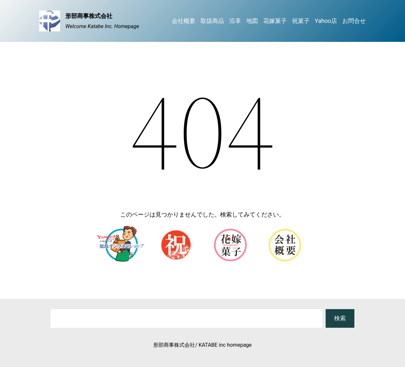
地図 (252, 20)
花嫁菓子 (275, 20)
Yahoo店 (326, 20)
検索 (340, 318)
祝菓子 (301, 20)
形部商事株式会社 (88, 15)
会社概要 (183, 20)
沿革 (235, 20)
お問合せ (354, 20)
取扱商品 (212, 20)
